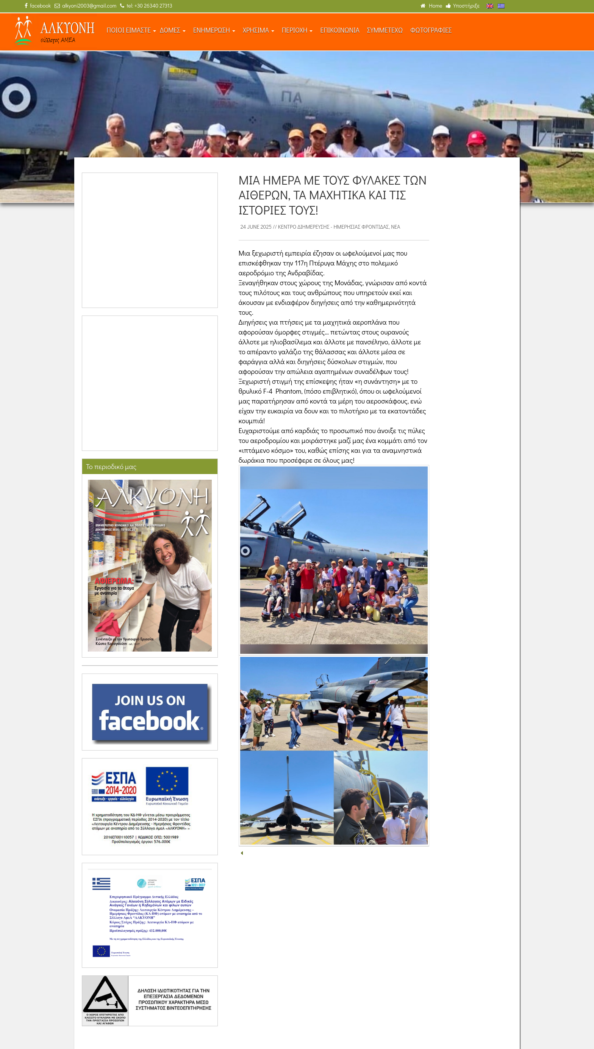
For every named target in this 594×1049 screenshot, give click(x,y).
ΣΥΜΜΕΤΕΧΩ (385, 30)
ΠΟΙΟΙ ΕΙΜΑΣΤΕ (131, 30)
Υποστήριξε (463, 5)
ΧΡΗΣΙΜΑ (258, 30)
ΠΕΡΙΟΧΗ (297, 30)
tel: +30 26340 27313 (146, 5)
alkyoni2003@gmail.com (85, 5)
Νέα (395, 226)
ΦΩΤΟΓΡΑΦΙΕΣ (431, 30)
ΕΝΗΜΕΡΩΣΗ (214, 30)
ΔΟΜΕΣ (173, 30)
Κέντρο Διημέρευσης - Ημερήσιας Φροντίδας (333, 226)
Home (431, 5)
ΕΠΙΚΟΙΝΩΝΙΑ (340, 30)
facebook (38, 5)
